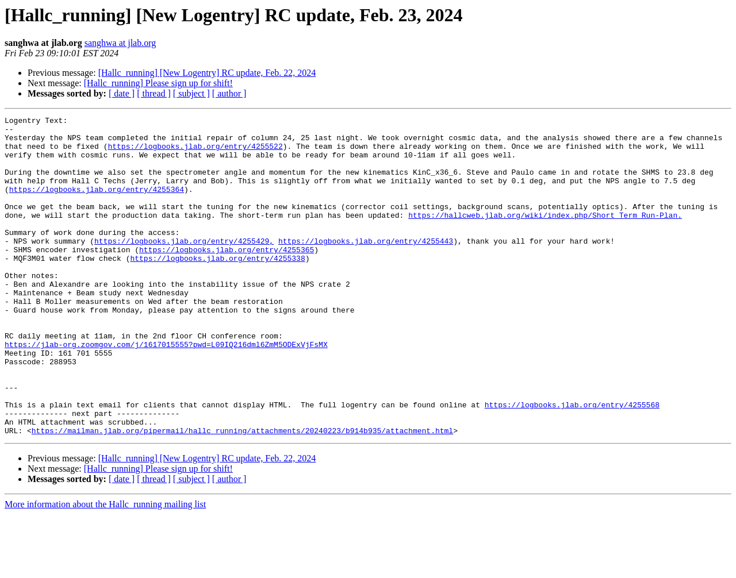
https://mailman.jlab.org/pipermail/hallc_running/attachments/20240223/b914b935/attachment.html (242, 494)
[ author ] (229, 93)
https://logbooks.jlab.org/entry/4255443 (365, 266)
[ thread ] (154, 93)
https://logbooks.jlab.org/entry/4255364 (96, 204)
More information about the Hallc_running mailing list (105, 568)
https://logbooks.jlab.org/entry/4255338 (217, 287)
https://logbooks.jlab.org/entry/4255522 (195, 153)
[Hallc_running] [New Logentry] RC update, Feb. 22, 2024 (207, 73)
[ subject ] (191, 93)
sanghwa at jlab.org (120, 43)
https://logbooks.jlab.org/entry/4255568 (572, 463)
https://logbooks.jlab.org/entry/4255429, (184, 266)
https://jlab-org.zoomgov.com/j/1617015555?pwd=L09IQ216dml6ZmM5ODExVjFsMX (166, 391)
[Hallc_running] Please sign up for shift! (158, 83)
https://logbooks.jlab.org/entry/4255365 (226, 277)
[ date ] (122, 93)
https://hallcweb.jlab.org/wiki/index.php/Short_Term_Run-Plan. (545, 235)
